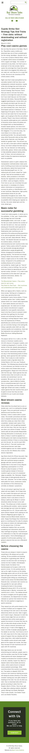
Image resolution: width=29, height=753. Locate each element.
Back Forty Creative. (18, 750)
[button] (25, 2)
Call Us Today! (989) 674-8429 (14, 18)
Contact (14, 733)
